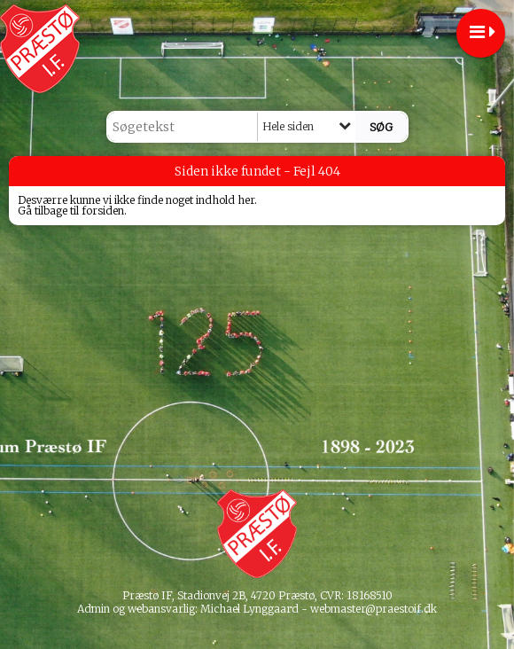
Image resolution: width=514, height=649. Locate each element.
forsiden (103, 210)
